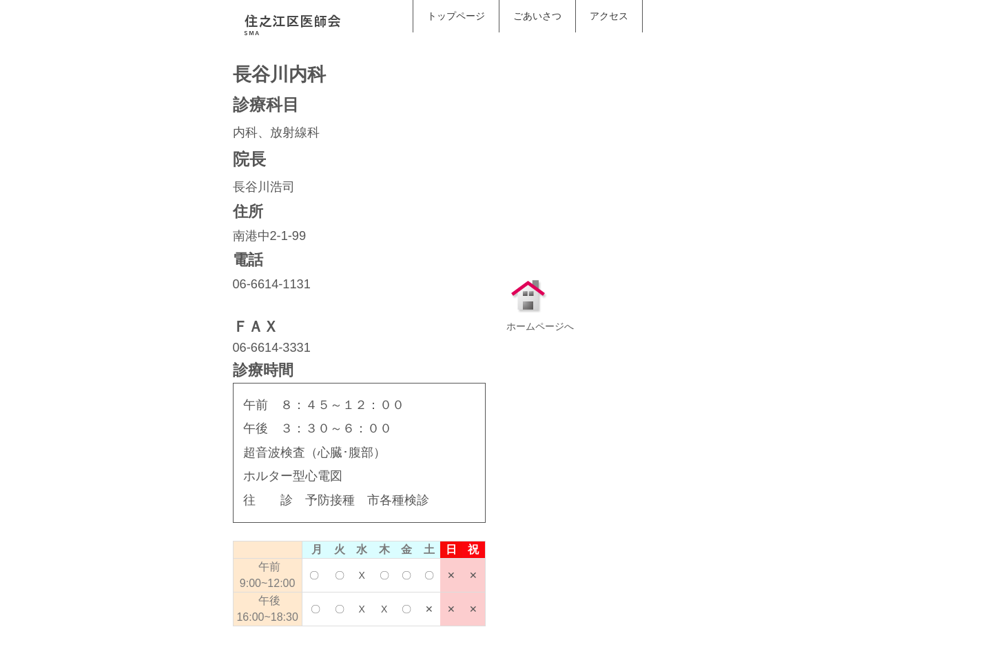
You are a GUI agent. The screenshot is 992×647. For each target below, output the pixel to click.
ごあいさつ (537, 15)
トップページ (456, 15)
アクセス (609, 15)
